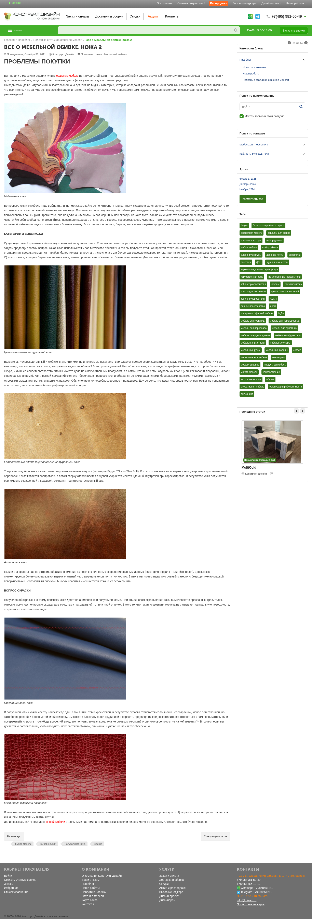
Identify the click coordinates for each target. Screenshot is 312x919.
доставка (246, 262)
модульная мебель (275, 364)
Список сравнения (16, 892)
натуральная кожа (75, 844)
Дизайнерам (167, 900)
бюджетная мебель (251, 232)
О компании (164, 3)
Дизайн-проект (271, 3)
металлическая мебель (254, 357)
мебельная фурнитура (288, 335)
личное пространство (253, 306)
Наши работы (295, 3)
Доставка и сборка (109, 16)
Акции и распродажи (172, 888)
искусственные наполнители (284, 276)
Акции (153, 16)
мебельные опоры (280, 342)
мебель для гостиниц (252, 320)
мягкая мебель (249, 372)
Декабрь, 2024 (248, 184)
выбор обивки (48, 844)
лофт (273, 306)
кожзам (275, 284)
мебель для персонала (254, 328)
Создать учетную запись (20, 879)
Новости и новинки (254, 67)
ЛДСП (273, 298)
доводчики (294, 254)
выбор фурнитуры (251, 254)
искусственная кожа (252, 276)
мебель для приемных (284, 328)
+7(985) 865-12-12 (248, 883)
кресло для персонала (253, 291)
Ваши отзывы (90, 879)
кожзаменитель (293, 284)
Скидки (135, 16)
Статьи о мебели (93, 896)
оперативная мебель (252, 386)
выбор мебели (23, 844)
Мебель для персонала (254, 144)
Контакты (172, 16)
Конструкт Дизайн (254, 473)
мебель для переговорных (284, 320)
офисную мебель (66, 75)
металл (297, 350)
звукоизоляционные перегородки (259, 269)
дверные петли (274, 254)
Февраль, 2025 (248, 178)
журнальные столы (277, 262)
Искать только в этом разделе (262, 116)
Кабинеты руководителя (254, 153)
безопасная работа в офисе (268, 225)
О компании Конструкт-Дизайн (102, 875)
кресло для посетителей (285, 291)
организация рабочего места (285, 386)
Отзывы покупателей (191, 3)
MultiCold (249, 467)
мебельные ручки (250, 350)
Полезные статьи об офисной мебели (102, 54)
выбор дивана (274, 240)
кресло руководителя (253, 298)
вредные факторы (251, 240)
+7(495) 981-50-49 (248, 879)
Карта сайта (89, 900)
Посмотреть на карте (250, 904)
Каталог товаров (29, 30)
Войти (8, 875)
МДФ (281, 313)
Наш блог (245, 59)
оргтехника (247, 394)
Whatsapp (247, 888)
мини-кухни (278, 357)
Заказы (9, 883)
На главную (14, 836)
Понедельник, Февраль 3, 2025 (259, 460)
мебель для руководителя (255, 335)
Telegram (246, 892)
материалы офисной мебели (257, 313)
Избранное (11, 888)
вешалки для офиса (279, 232)
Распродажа (218, 3)
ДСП (258, 262)
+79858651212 (263, 888)
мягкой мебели (55, 821)
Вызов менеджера (244, 3)
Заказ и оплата (77, 16)
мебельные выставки (253, 342)
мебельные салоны (277, 350)
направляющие (271, 372)
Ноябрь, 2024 (247, 189)
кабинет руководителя (253, 284)
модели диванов (250, 364)
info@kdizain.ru (247, 900)
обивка (98, 844)
